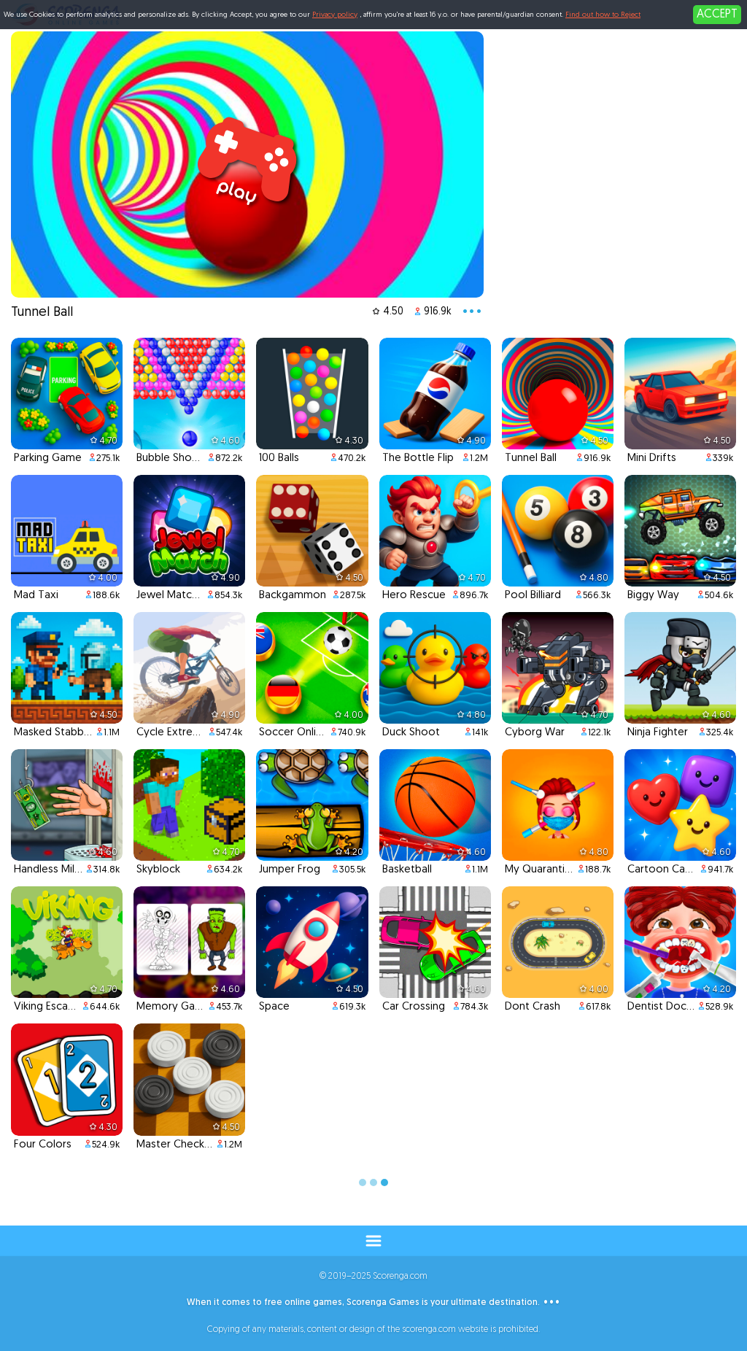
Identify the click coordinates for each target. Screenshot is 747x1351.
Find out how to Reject (602, 15)
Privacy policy (334, 15)
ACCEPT (717, 14)
